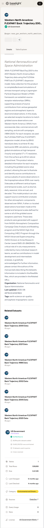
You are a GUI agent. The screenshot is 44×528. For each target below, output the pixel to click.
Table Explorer (21, 49)
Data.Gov (34, 499)
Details (9, 49)
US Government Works (28, 520)
